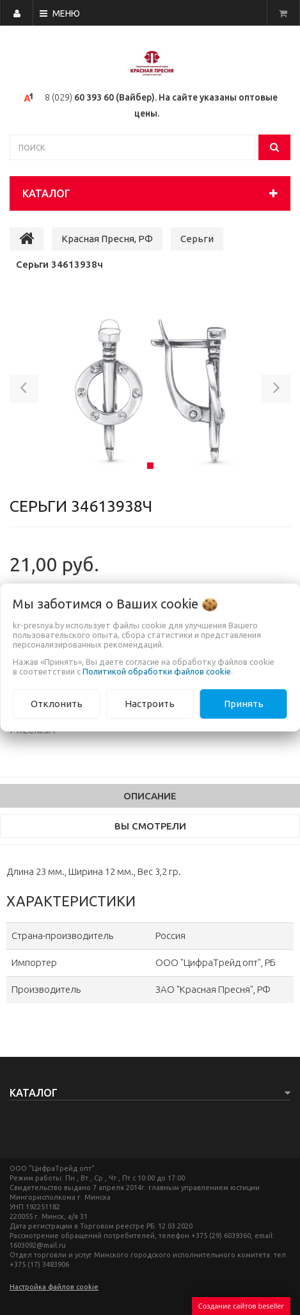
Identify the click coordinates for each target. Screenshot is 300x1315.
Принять (244, 703)
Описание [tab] (150, 795)
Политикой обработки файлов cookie (157, 671)
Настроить (150, 703)
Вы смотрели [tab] (150, 826)
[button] (24, 391)
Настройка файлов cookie (54, 1287)
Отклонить (57, 703)
